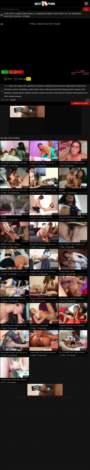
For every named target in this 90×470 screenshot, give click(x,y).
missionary (40, 86)
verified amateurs (15, 96)
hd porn (62, 93)
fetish (56, 93)
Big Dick (28, 93)
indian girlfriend (51, 89)
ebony (11, 86)
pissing (80, 93)
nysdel (31, 89)
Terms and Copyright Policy (62, 397)
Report (19, 72)
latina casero (39, 89)
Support (44, 397)
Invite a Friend (32, 397)
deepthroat (31, 86)
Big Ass (21, 93)
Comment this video (81, 103)
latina (75, 93)
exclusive (49, 93)
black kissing (62, 89)
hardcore (69, 93)
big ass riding (65, 86)
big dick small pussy (78, 86)
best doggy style (20, 86)
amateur (15, 93)
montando (8, 89)
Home (20, 397)
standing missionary (52, 86)
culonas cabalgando (20, 89)
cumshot (42, 93)
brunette (35, 93)
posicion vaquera (74, 89)
